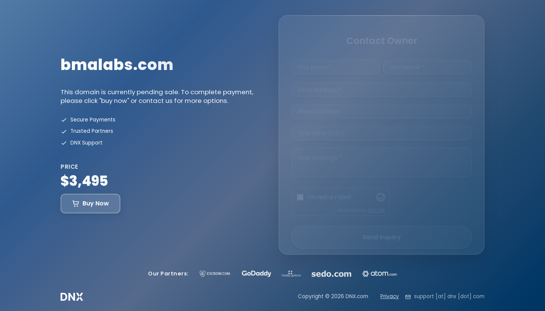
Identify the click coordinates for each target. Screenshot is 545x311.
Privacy (389, 296)
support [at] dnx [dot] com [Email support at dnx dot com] (449, 296)
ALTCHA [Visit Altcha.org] (376, 204)
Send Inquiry (382, 230)
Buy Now (90, 203)
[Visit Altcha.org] (381, 191)
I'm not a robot (329, 190)
